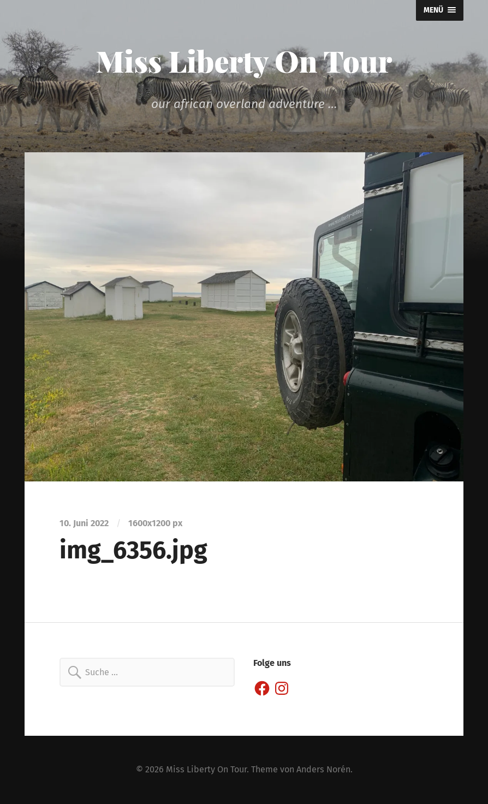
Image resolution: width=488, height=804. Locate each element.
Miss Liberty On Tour (244, 60)
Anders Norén (323, 769)
